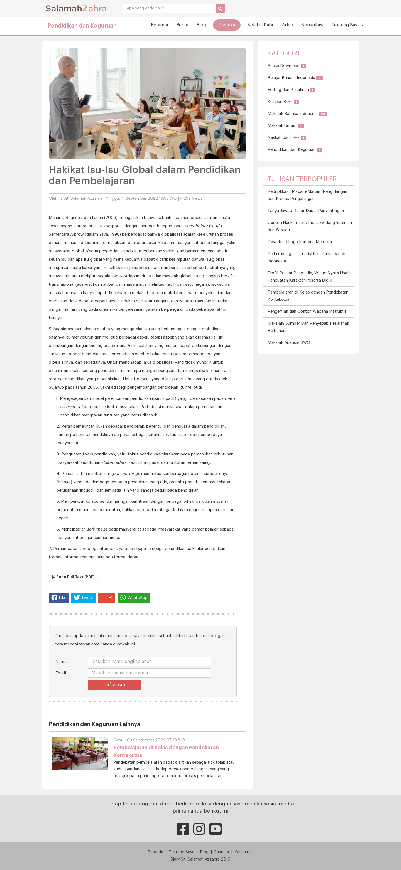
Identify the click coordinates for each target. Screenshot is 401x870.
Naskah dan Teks (287, 137)
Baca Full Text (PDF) (73, 577)
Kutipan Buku (283, 102)
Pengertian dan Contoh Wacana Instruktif (307, 311)
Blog (201, 25)
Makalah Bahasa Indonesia (297, 114)
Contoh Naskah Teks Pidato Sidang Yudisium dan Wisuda (310, 226)
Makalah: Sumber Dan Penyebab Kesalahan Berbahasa (308, 327)
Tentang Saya (347, 25)
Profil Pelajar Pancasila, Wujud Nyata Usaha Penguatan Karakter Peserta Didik (310, 276)
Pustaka (227, 25)
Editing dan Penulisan (291, 90)
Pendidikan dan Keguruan (82, 26)
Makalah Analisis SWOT (290, 343)
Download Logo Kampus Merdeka (300, 242)
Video (287, 25)
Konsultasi (312, 25)
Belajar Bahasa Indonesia (295, 78)
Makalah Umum (286, 126)
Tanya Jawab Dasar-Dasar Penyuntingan (306, 211)
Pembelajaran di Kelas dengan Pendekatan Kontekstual (308, 296)
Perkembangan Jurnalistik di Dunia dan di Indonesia (306, 257)
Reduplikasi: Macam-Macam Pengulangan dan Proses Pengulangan (307, 195)
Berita (182, 25)
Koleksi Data (260, 25)
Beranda (159, 25)
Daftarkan (114, 684)
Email (60, 673)
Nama (61, 662)
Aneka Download (287, 66)
